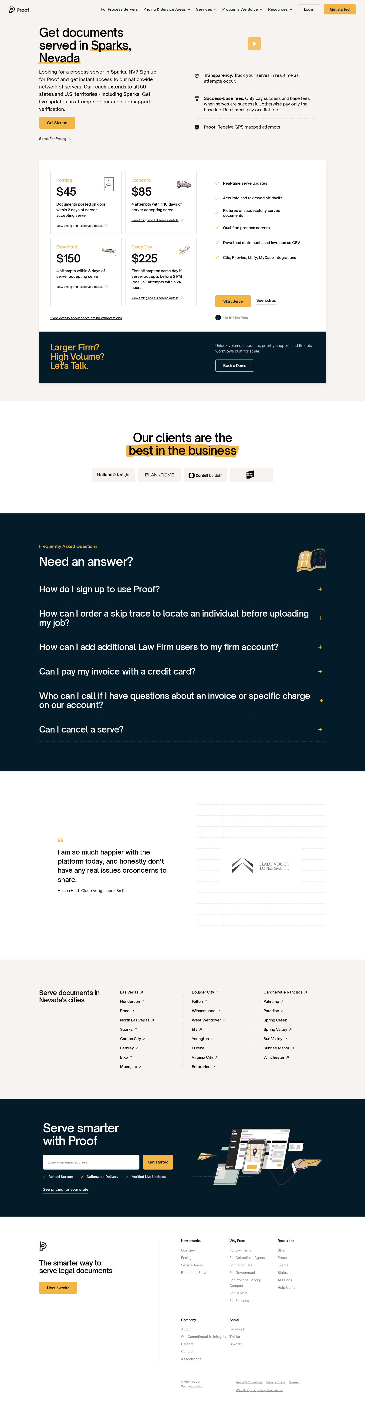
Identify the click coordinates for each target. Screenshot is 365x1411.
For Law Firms (240, 1250)
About (186, 1329)
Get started (340, 9)
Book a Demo (234, 365)
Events (283, 1265)
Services (206, 9)
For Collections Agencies (249, 1258)
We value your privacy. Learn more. (259, 1390)
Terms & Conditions (249, 1382)
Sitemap (294, 1382)
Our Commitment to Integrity (203, 1337)
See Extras (266, 300)
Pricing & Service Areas (166, 9)
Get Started (57, 122)
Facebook (237, 1329)
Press (282, 1258)
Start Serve (233, 301)
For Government (242, 1273)
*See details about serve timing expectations (86, 318)
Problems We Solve (242, 9)
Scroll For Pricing (52, 139)
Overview (188, 1250)
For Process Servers (119, 9)
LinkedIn (236, 1344)
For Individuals (241, 1265)
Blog (281, 1250)
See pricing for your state (65, 1189)
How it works (58, 1288)
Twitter (235, 1337)
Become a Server (195, 1273)
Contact (187, 1351)
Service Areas (192, 1265)
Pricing (186, 1258)
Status (283, 1273)
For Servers (239, 1293)
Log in (309, 9)
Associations (191, 1359)
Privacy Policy (275, 1382)
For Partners (239, 1300)
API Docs (285, 1280)
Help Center (287, 1287)
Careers (187, 1344)
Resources (280, 9)
